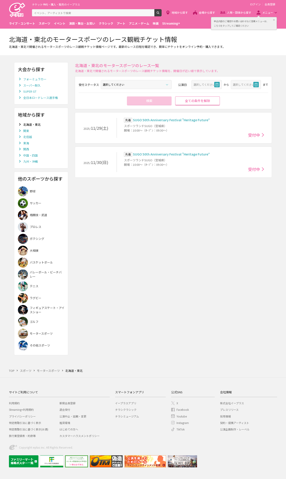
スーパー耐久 (32, 85)
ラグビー (35, 298)
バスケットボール (41, 262)
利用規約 (14, 403)
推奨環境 (64, 423)
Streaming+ (171, 23)
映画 (156, 23)
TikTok (181, 429)
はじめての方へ (68, 429)
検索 (161, 14)
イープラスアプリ (125, 403)
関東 (26, 131)
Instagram (183, 423)
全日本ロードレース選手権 (40, 98)
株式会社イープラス (232, 403)
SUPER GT (29, 91)
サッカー (35, 203)
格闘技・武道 (38, 215)
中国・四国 (30, 155)
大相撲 (34, 250)
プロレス (35, 227)
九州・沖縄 (30, 161)
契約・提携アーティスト (234, 423)
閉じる (274, 20)
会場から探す (207, 12)
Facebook (183, 409)
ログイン (255, 4)
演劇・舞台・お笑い (82, 23)
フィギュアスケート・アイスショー (47, 310)
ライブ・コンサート (22, 23)
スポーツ (44, 23)
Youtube (182, 416)
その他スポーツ (40, 345)
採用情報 (225, 416)
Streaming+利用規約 (21, 409)
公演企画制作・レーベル (235, 429)
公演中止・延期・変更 (72, 416)
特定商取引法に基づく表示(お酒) (28, 429)
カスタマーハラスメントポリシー (79, 436)
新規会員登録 (67, 403)
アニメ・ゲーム (139, 23)
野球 (33, 191)
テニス (34, 286)
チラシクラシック (126, 409)
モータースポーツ (41, 333)
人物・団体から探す (239, 12)
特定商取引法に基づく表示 (25, 423)
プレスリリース (229, 409)
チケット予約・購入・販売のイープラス (56, 4)
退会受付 (64, 409)
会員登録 (270, 4)
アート (121, 23)
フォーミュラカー (34, 79)
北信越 (27, 137)
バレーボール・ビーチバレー (46, 274)
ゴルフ (34, 321)
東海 (26, 143)
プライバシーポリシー (22, 416)
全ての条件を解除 (197, 100)
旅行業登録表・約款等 (22, 436)
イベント (59, 23)
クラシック (106, 23)
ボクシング (37, 238)
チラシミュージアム (127, 416)
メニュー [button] (267, 12)
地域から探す (180, 12)
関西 (26, 149)
